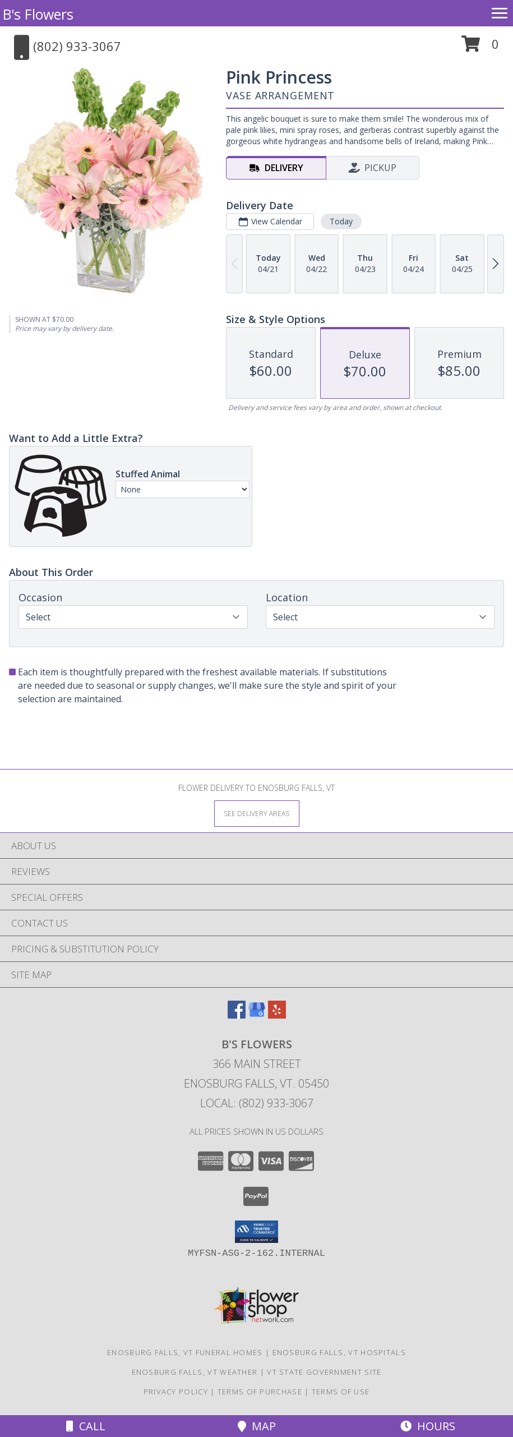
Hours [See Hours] (427, 1426)
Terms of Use (341, 1392)
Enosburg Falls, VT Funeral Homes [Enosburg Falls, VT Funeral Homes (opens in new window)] (185, 1352)
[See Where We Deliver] (256, 813)
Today (341, 221)
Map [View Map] (257, 1426)
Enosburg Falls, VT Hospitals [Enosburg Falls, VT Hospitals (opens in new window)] (339, 1352)
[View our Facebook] (237, 1014)
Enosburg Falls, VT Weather (195, 1372)
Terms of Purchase (260, 1392)
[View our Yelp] (277, 1014)
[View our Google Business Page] (257, 1014)
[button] (480, 48)
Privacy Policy (176, 1392)
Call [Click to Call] (85, 1426)
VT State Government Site (324, 1372)
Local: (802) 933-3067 (256, 1103)
